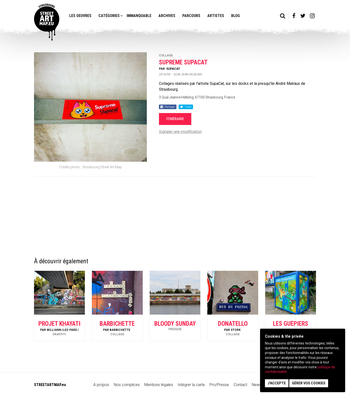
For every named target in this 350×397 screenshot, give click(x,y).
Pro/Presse (219, 384)
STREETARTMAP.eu (50, 384)
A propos (101, 384)
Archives (166, 15)
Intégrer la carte (191, 384)
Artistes (215, 15)
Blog (235, 15)
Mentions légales (158, 384)
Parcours (191, 15)
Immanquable (139, 15)
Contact (240, 384)
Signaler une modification (180, 131)
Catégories (109, 15)
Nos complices (127, 384)
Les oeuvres (80, 15)
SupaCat (173, 69)
